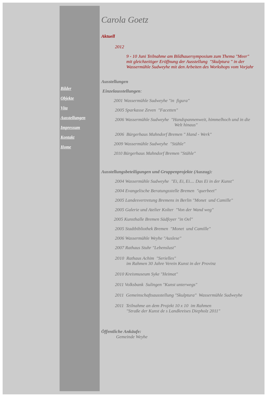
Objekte (67, 98)
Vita (64, 108)
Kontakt (67, 137)
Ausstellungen (73, 117)
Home (66, 147)
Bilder (66, 88)
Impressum (70, 127)
